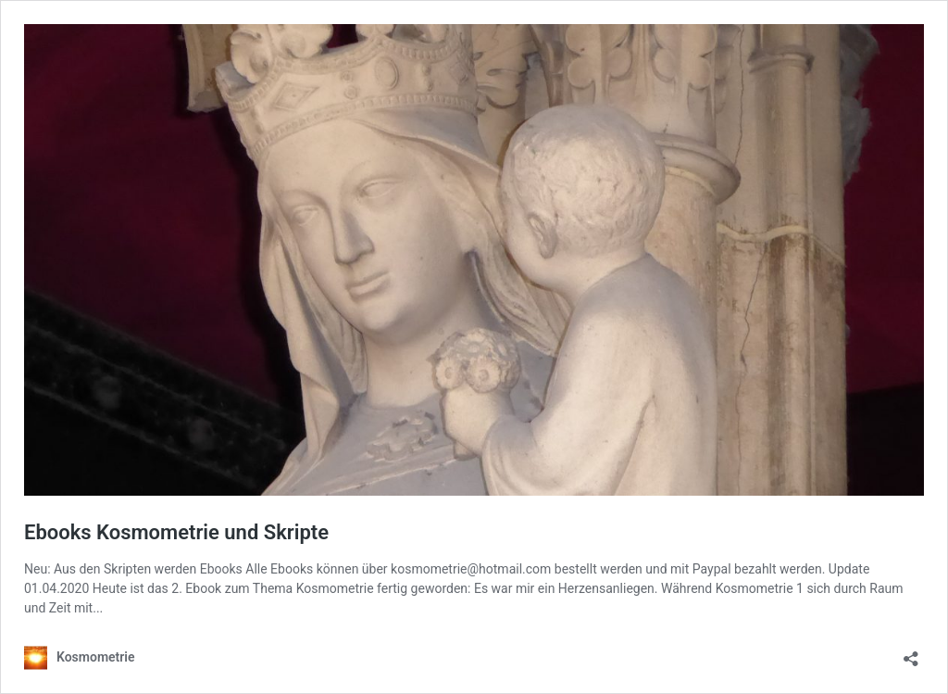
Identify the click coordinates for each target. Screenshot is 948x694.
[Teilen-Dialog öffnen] (911, 652)
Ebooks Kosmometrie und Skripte (176, 532)
